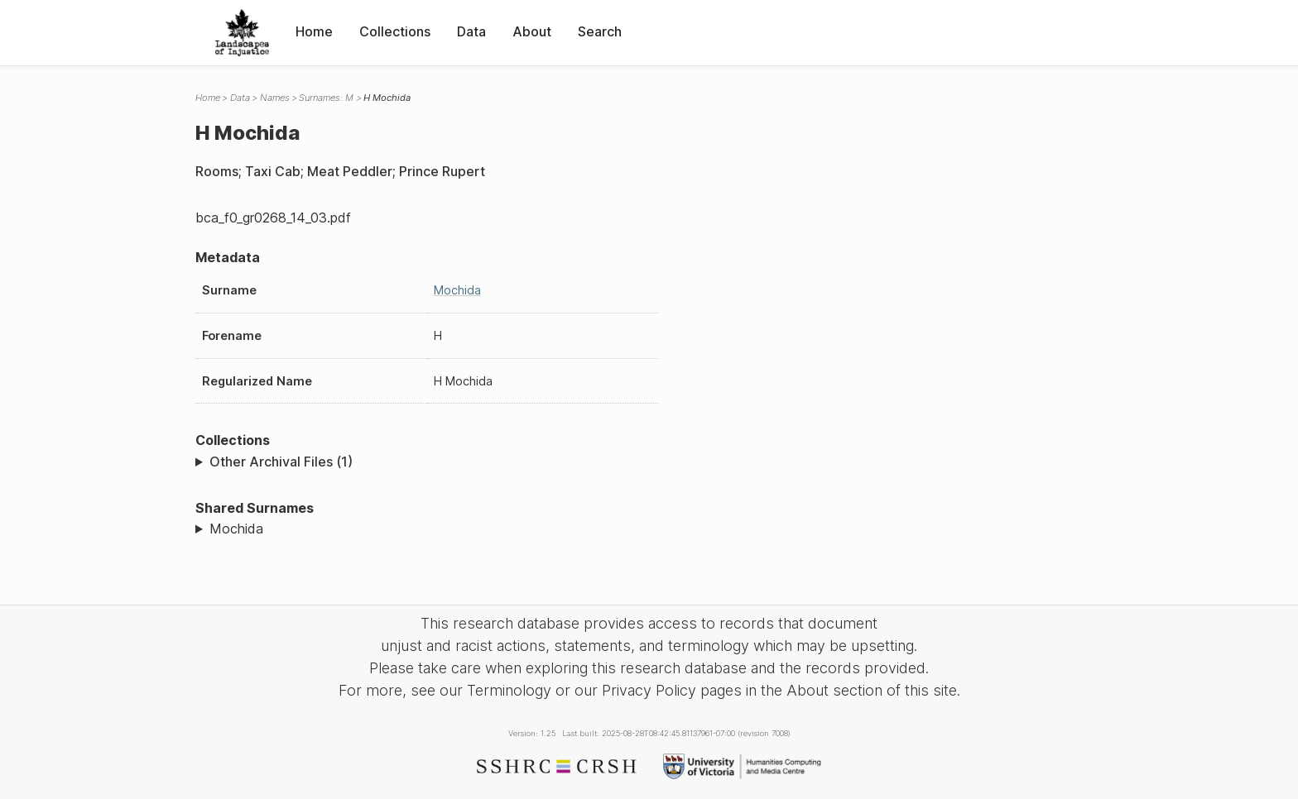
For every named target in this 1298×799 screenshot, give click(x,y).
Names (275, 97)
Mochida (457, 290)
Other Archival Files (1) (281, 461)
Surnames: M (326, 97)
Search (600, 31)
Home (314, 31)
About (531, 31)
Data (471, 31)
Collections (394, 31)
